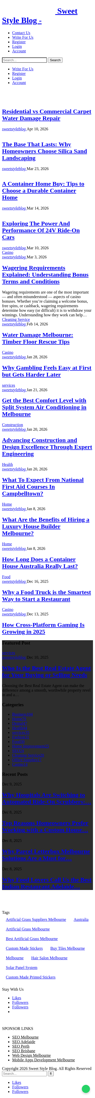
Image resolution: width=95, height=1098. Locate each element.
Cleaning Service (16, 319)
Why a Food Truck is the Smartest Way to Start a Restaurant (46, 595)
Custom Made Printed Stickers (30, 977)
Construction (12, 425)
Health (7, 464)
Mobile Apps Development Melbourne (43, 1060)
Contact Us (21, 33)
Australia (81, 919)
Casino (7, 252)
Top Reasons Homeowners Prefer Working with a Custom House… (45, 826)
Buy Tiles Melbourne (67, 948)
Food (6, 577)
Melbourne (15, 958)
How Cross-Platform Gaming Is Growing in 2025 (43, 628)
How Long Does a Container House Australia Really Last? (40, 562)
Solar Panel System (21, 967)
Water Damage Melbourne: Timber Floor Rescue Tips (37, 338)
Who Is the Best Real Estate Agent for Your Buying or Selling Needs (46, 671)
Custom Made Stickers (24, 948)
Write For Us (22, 37)
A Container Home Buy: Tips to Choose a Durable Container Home (43, 190)
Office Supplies (27, 760)
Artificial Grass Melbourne (28, 929)
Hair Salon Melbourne (49, 958)
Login (17, 46)
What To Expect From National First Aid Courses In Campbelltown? (43, 487)
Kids (6, 213)
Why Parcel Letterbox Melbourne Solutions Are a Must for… (46, 854)
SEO (18, 751)
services (8, 100)
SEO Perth (20, 1046)
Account (19, 51)
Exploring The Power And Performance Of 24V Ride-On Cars (41, 230)
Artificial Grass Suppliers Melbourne (36, 919)
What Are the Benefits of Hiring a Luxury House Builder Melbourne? (45, 526)
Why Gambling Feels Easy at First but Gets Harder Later (46, 371)
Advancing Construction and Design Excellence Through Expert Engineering (47, 447)
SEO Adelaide (23, 1042)
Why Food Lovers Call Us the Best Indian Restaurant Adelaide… (46, 883)
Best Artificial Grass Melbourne (32, 939)
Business (22, 714)
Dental (19, 723)
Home (7, 173)
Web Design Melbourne (31, 1055)
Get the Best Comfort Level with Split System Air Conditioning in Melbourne (44, 407)
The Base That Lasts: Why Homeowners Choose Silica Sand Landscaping (44, 151)
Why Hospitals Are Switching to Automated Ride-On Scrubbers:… (46, 798)
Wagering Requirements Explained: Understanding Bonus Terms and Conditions (45, 274)
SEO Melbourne (25, 1037)
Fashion (20, 737)
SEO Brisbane (23, 1051)
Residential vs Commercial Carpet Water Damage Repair (46, 114)
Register (19, 42)
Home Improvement (18, 133)
